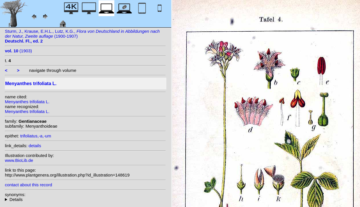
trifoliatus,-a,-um (35, 135)
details (35, 145)
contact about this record (28, 184)
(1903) (18, 50)
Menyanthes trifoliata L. (27, 101)
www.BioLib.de (19, 160)
